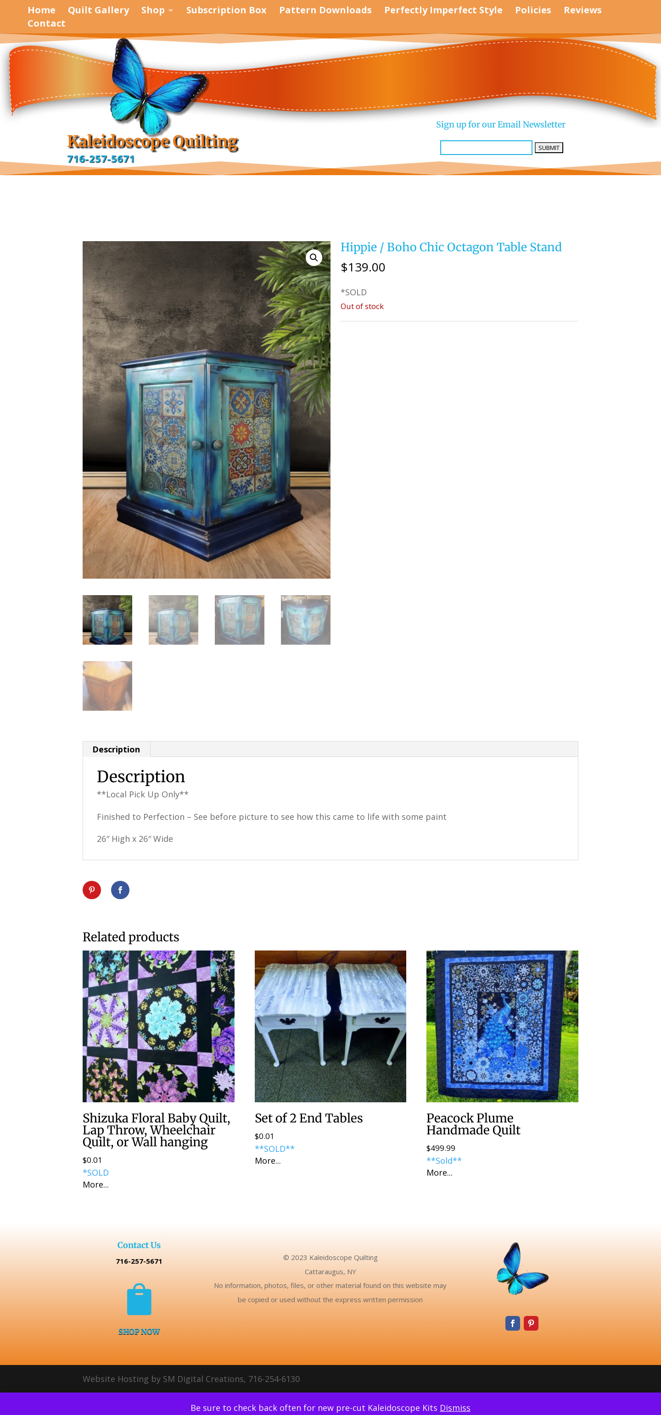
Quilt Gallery (98, 11)
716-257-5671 (101, 158)
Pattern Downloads (325, 11)
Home (42, 11)
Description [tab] (116, 749)
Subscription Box (226, 11)
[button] (314, 257)
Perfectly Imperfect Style (443, 11)
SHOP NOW (139, 1331)
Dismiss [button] (455, 1407)
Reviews (583, 11)
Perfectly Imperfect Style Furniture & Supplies (438, 330)
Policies (533, 11)
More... (96, 1184)
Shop (153, 11)
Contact (47, 24)
